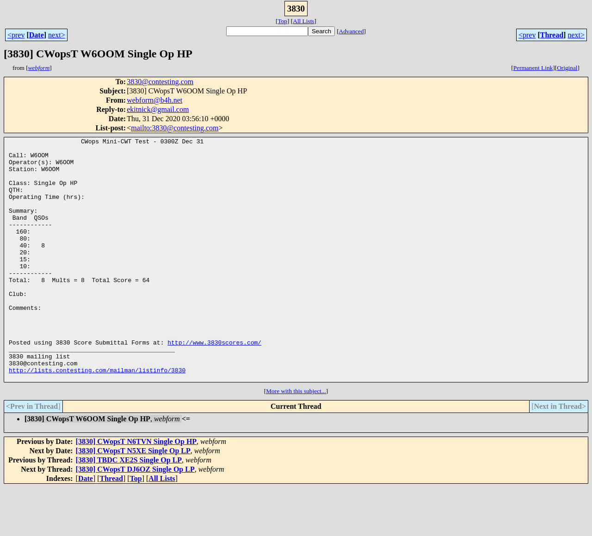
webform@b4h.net (154, 100)
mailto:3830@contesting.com (174, 128)
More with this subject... (296, 439)
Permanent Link (533, 67)
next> (56, 35)
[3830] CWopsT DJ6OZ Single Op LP (135, 518)
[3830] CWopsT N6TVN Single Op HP (136, 490)
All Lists (303, 21)
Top (282, 21)
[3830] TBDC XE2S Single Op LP (129, 508)
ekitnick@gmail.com (158, 109)
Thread (551, 35)
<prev (16, 35)
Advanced (351, 31)
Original (567, 67)
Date (36, 35)
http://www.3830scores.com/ (214, 384)
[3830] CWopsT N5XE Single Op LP (133, 499)
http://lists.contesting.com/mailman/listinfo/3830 (97, 417)
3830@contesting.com (160, 82)
